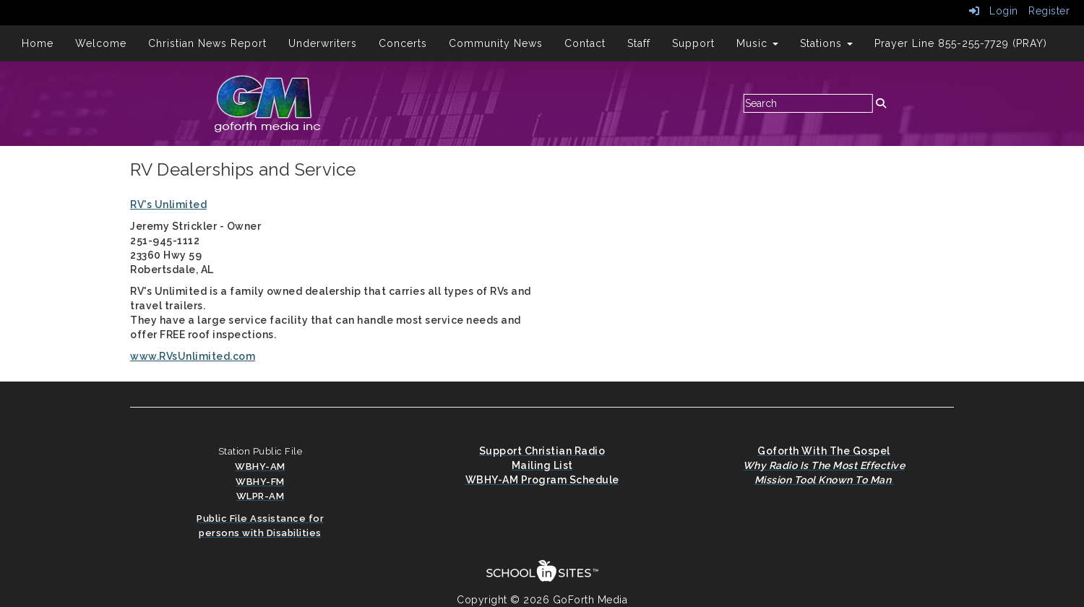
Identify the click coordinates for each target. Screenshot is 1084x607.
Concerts (403, 43)
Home (37, 43)
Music (757, 43)
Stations (826, 43)
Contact (585, 43)
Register (1049, 11)
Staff (638, 43)
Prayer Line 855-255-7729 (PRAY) (960, 43)
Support (693, 43)
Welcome (100, 43)
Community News (496, 43)
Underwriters (322, 43)
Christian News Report (207, 43)
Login (993, 11)
